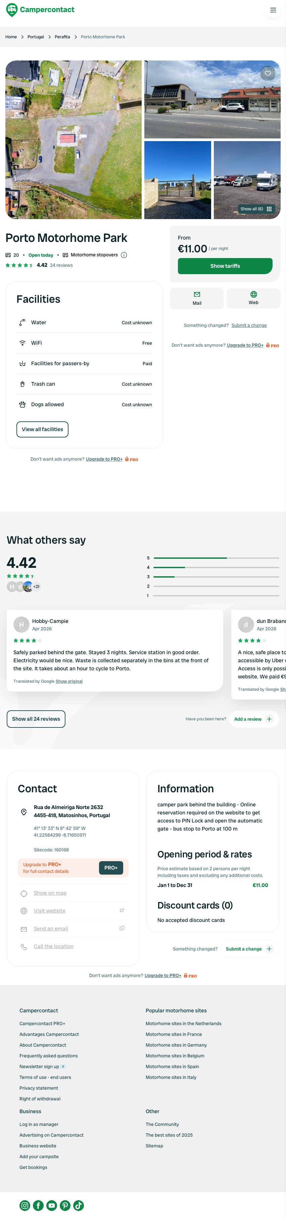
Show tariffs (225, 265)
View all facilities (42, 429)
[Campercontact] (40, 10)
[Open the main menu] (273, 10)
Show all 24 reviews (36, 718)
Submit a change (249, 325)
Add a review (254, 719)
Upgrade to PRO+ (104, 459)
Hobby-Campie (50, 621)
